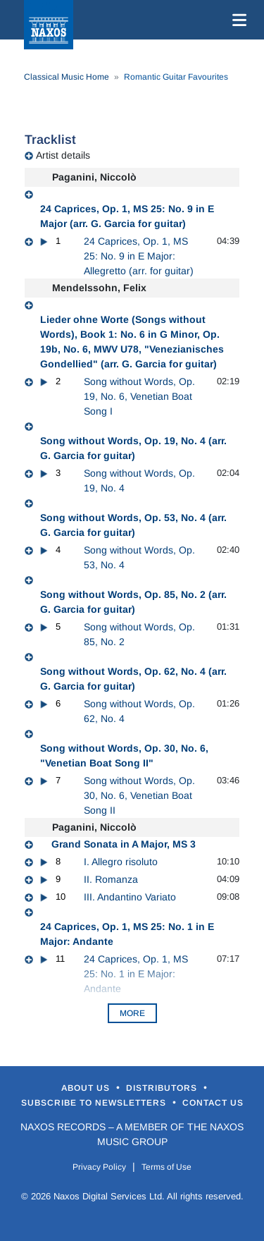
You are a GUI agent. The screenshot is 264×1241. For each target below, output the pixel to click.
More (132, 1013)
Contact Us (213, 1103)
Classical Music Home (66, 77)
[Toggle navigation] (236, 20)
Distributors (163, 1088)
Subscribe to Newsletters (95, 1103)
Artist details (63, 155)
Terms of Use (166, 1167)
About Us (87, 1088)
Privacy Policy (99, 1167)
